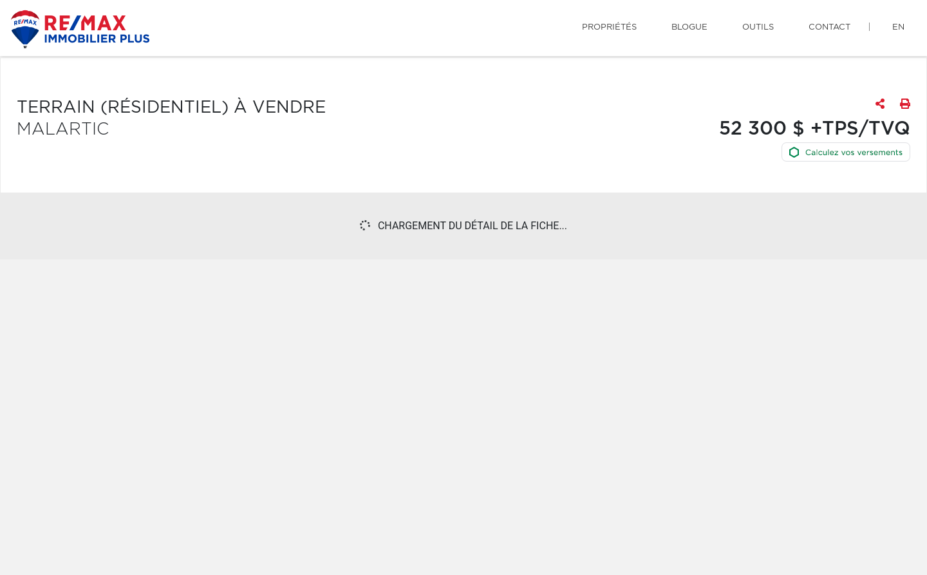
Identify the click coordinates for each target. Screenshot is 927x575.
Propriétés (609, 27)
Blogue (689, 27)
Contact (829, 27)
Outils (758, 27)
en (898, 27)
